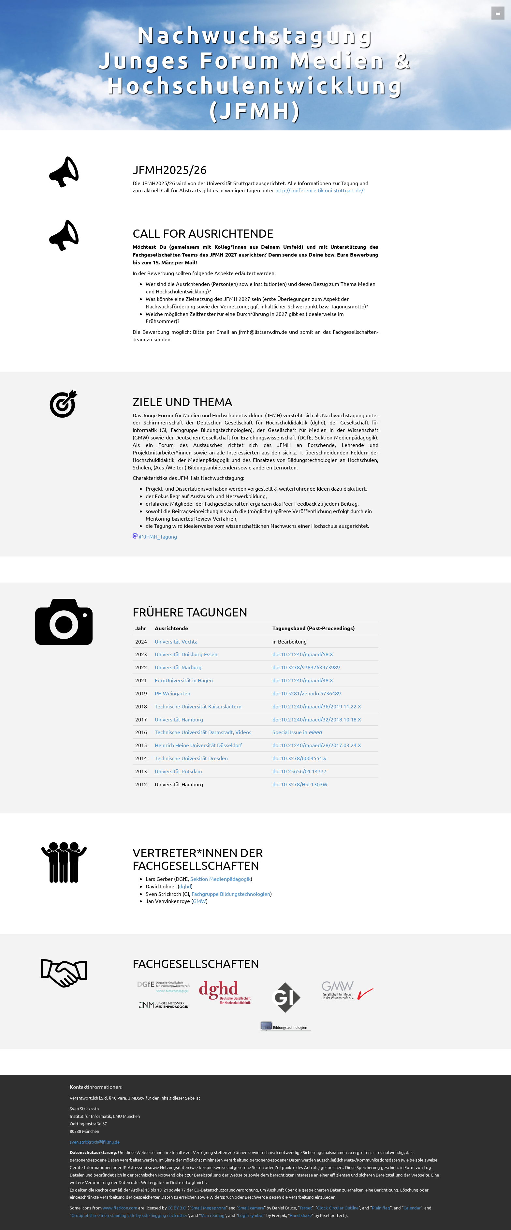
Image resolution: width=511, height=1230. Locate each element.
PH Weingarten (172, 693)
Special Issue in (297, 732)
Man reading (213, 1215)
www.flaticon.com (120, 1207)
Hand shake (301, 1215)
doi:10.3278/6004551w (299, 758)
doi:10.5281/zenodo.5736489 (306, 693)
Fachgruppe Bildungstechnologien (231, 893)
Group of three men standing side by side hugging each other (129, 1215)
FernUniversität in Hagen (184, 680)
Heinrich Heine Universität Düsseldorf (198, 745)
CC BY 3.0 (176, 1207)
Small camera (251, 1207)
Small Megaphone (208, 1207)
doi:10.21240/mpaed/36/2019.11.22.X (316, 706)
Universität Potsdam (178, 771)
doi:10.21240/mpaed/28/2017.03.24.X (316, 745)
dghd (185, 886)
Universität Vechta (176, 641)
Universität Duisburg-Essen (186, 654)
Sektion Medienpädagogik (220, 878)
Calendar (412, 1207)
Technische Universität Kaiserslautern (198, 706)
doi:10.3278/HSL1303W (300, 784)
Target (305, 1207)
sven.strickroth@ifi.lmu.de (95, 1142)
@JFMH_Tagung (158, 536)
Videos (243, 732)
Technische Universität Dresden (191, 758)
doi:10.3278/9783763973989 (306, 667)
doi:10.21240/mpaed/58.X (302, 654)
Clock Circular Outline (337, 1207)
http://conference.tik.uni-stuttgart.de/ (319, 190)
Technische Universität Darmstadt (194, 732)
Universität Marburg (178, 667)
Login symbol (251, 1215)
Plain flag (381, 1207)
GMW (199, 900)
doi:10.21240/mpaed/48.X (302, 680)
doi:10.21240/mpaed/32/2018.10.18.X (316, 719)
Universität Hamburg (179, 719)
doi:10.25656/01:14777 (299, 771)
